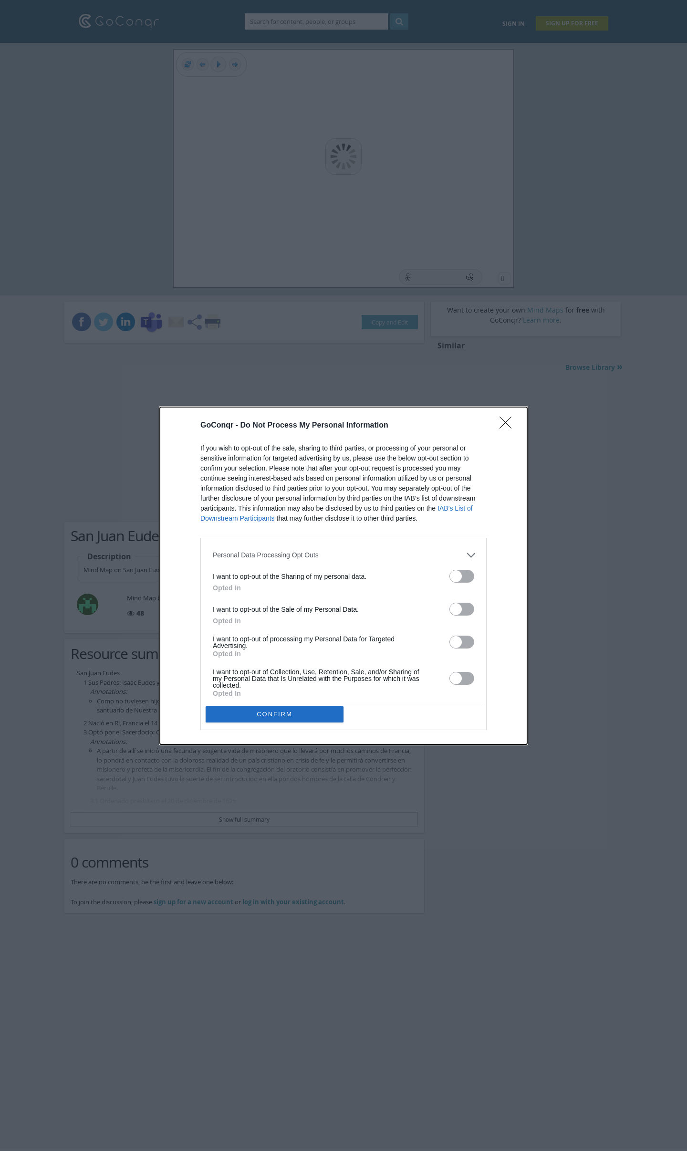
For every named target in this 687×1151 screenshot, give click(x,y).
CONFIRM (274, 714)
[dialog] (343, 575)
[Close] (509, 426)
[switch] (461, 576)
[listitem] (343, 555)
